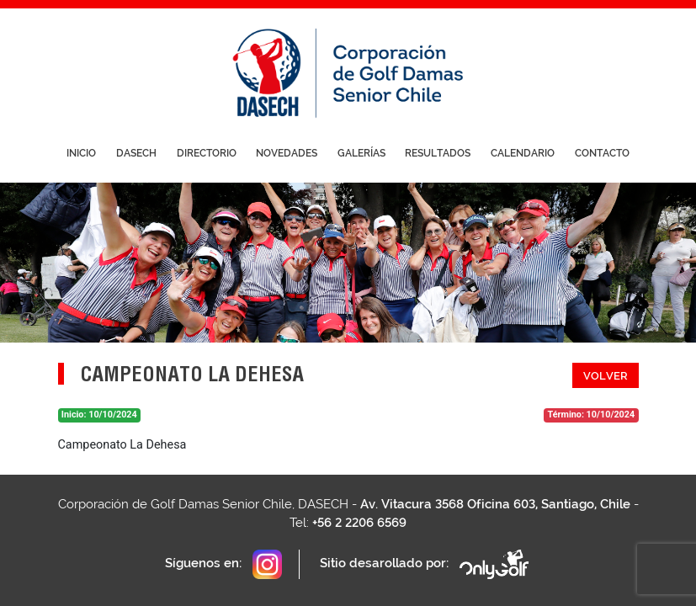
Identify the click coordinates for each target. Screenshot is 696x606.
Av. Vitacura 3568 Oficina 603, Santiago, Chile (495, 504)
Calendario (523, 153)
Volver (605, 375)
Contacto (602, 153)
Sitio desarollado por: (425, 564)
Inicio (81, 153)
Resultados (437, 153)
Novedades (286, 153)
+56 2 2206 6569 (359, 522)
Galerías (361, 153)
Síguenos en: (223, 564)
